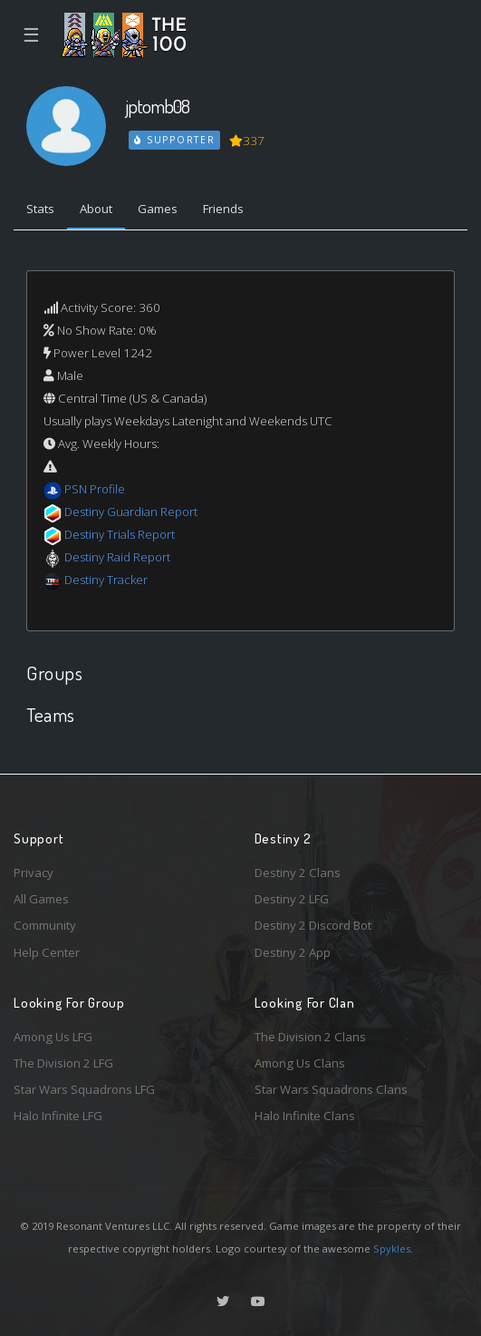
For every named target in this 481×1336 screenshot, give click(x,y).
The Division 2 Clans (310, 1037)
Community (45, 925)
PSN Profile (94, 489)
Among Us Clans (300, 1063)
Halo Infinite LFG (58, 1115)
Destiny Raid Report (117, 557)
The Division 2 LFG (63, 1063)
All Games (41, 899)
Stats (40, 208)
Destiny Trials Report (119, 534)
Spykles (391, 1248)
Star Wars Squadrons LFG (84, 1089)
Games (158, 208)
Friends (223, 208)
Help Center (47, 952)
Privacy (33, 872)
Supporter (175, 139)
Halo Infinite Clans (305, 1115)
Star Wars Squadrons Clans (331, 1089)
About (96, 208)
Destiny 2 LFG (292, 899)
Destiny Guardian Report (130, 511)
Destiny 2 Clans (298, 872)
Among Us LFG (53, 1037)
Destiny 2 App (293, 952)
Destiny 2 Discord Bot (313, 925)
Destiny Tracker (106, 579)
